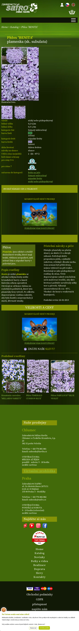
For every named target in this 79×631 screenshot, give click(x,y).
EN (72, 4)
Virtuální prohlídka (39, 471)
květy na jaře (34, 172)
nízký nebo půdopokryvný (40, 181)
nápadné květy (35, 178)
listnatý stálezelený (37, 175)
